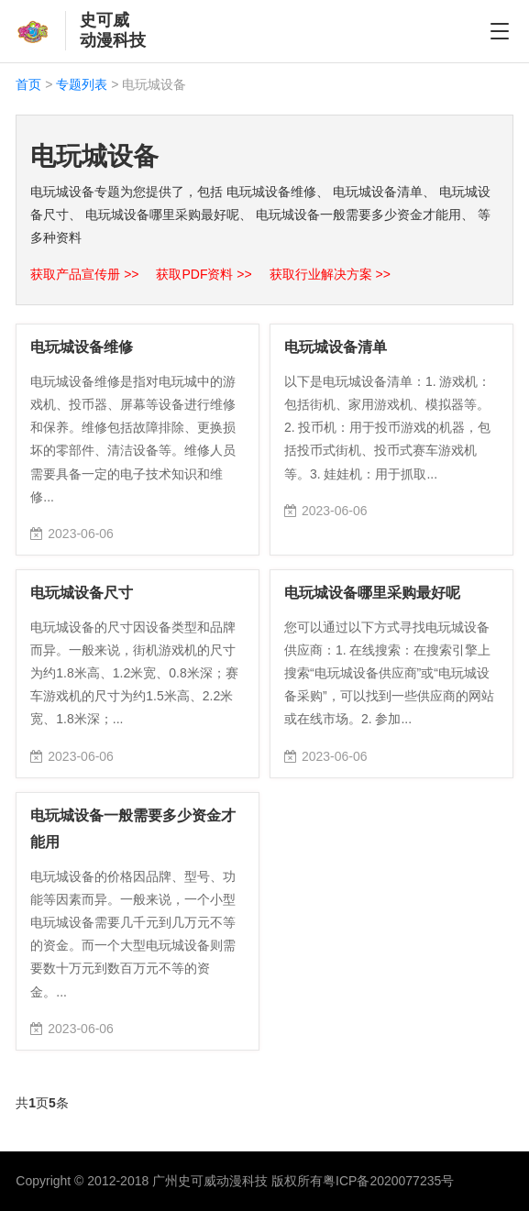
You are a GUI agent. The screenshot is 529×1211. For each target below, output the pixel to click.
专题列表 (81, 84)
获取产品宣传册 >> (86, 274)
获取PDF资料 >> (205, 274)
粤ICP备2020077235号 (388, 1180)
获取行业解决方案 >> (330, 274)
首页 (28, 84)
